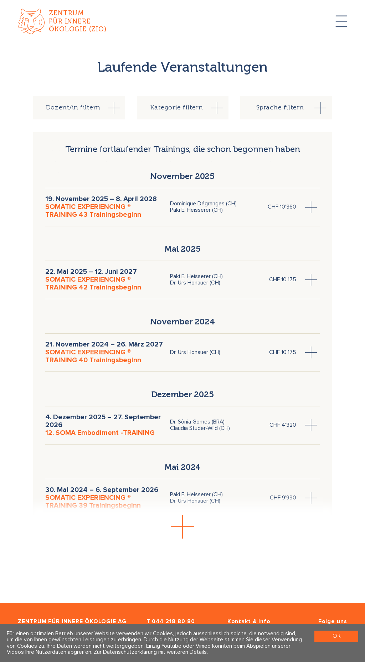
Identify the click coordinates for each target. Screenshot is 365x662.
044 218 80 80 (173, 621)
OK (336, 635)
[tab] (79, 107)
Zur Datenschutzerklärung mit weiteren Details (150, 652)
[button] (182, 527)
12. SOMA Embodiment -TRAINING (100, 433)
